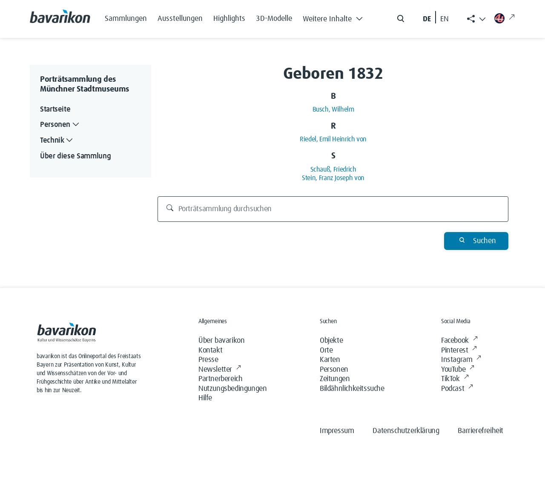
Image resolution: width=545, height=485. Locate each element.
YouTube (457, 370)
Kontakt (210, 350)
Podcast (457, 389)
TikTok (454, 379)
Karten (330, 360)
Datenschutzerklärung (406, 431)
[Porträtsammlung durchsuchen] (333, 209)
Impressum (337, 431)
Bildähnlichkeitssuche (352, 389)
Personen (334, 369)
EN (444, 19)
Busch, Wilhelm (333, 109)
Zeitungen (335, 379)
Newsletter (219, 370)
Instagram (461, 360)
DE (427, 19)
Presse (208, 360)
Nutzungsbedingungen (232, 389)
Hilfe (205, 398)
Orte (326, 350)
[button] (335, 17)
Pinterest (459, 351)
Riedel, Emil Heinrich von (333, 139)
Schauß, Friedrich (333, 169)
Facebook (459, 341)
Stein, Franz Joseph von (333, 178)
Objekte (331, 340)
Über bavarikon (221, 340)
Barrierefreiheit (480, 431)
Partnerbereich (220, 379)
